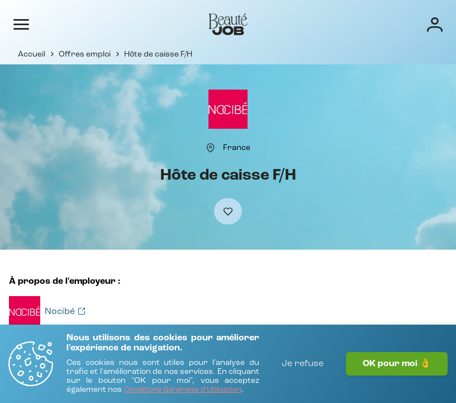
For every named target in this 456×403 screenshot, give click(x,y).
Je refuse (303, 363)
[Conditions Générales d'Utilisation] (182, 390)
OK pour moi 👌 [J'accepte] (397, 363)
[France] (236, 147)
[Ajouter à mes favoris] (228, 211)
